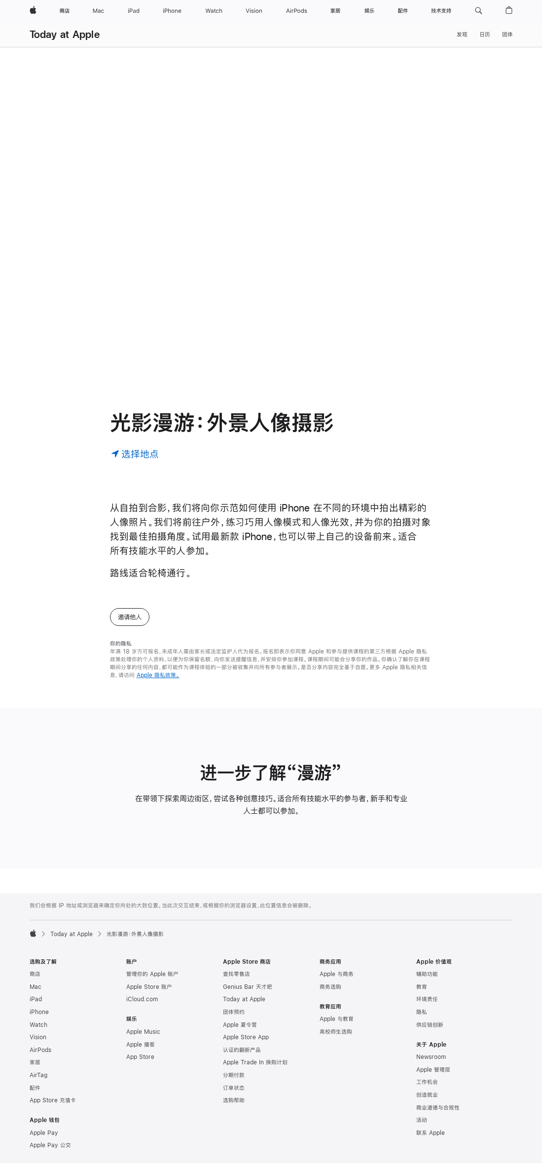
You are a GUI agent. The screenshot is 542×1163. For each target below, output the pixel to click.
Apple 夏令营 (240, 1025)
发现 (462, 34)
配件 (35, 1088)
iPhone (39, 1012)
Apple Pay (44, 1133)
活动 (421, 1120)
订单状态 (234, 1088)
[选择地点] (135, 453)
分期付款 (234, 1075)
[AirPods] (296, 11)
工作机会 (427, 1082)
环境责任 (427, 999)
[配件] (403, 11)
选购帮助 (234, 1100)
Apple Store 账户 (149, 987)
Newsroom (431, 1057)
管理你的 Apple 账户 (152, 974)
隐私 (421, 1012)
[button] (478, 11)
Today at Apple (65, 34)
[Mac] (98, 11)
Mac (35, 987)
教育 (421, 987)
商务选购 (330, 987)
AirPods (40, 1050)
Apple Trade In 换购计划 (255, 1062)
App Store (140, 1057)
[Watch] (213, 11)
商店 (35, 974)
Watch (38, 1025)
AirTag (38, 1075)
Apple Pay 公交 (50, 1145)
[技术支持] (441, 11)
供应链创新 (429, 1025)
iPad (36, 999)
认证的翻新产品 (242, 1050)
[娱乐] (369, 11)
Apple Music (143, 1032)
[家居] (335, 11)
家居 (35, 1062)
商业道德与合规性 (438, 1108)
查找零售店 (236, 974)
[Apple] (33, 11)
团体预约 (234, 1012)
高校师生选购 (336, 1032)
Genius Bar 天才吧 (247, 987)
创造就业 (427, 1095)
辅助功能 (427, 974)
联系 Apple (430, 1133)
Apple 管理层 (433, 1070)
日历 (484, 34)
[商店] (64, 11)
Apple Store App (246, 1037)
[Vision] (254, 11)
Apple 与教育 (337, 1019)
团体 (507, 34)
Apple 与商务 (337, 974)
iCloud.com (142, 999)
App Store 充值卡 (53, 1100)
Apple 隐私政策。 (158, 675)
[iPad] (134, 11)
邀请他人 (130, 617)
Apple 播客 (140, 1045)
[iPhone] (172, 11)
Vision (38, 1037)
